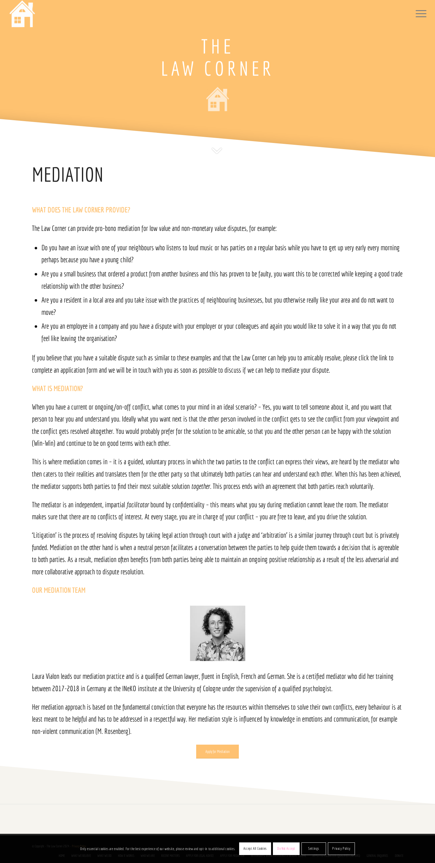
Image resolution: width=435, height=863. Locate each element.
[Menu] (419, 14)
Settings (313, 848)
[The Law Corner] (22, 14)
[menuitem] (419, 14)
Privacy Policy (341, 848)
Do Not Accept (286, 848)
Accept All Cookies (255, 848)
